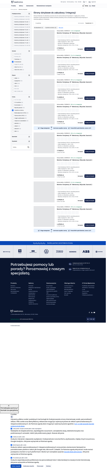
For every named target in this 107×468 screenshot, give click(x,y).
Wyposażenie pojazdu (51, 291)
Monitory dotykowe (16, 287)
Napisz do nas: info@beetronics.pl (81, 268)
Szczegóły (80, 49)
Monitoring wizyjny (51, 302)
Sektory (21, 5)
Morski (30, 289)
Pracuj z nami (85, 291)
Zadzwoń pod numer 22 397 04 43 (81, 263)
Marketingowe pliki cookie (18, 445)
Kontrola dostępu (50, 304)
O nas (76, 1)
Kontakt (79, 1)
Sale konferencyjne (51, 300)
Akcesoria (13, 289)
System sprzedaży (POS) (52, 296)
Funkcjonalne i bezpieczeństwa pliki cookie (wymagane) (26, 428)
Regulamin (84, 293)
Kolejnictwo (31, 298)
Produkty (13, 5)
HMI (47, 293)
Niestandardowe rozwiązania (44, 5)
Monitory (13, 285)
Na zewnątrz (49, 285)
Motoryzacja (32, 296)
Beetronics (13, 310)
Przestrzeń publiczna (51, 294)
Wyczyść (61, 27)
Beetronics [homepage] (17, 2)
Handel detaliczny (33, 291)
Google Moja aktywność (73, 452)
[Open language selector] (85, 2)
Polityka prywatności (87, 295)
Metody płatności (68, 289)
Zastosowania (29, 5)
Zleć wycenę (63, 1)
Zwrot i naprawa (68, 291)
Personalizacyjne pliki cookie (19, 457)
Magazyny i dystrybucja (34, 287)
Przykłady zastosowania (88, 285)
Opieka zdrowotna (33, 303)
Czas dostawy (67, 287)
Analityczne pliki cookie (18, 436)
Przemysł (31, 285)
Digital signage (50, 298)
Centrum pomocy (70, 1)
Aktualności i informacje (88, 287)
